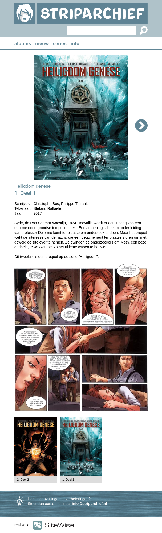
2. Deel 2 (23, 479)
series (60, 43)
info (75, 43)
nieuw (42, 43)
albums (22, 43)
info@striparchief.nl (89, 503)
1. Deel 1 (68, 479)
